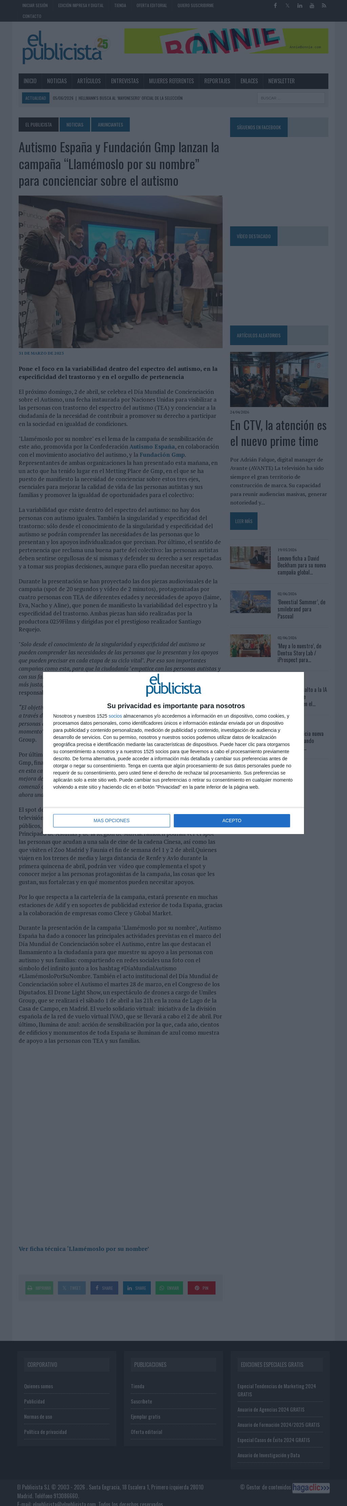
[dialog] (173, 753)
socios (115, 716)
